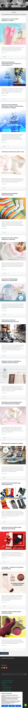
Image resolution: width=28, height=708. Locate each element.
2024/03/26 (4, 314)
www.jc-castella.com (14, 2)
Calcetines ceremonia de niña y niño (13, 152)
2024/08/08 (4, 99)
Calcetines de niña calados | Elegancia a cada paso (10, 238)
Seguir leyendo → (4, 52)
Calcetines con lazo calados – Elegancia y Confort (10, 19)
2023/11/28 (4, 649)
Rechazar (11, 705)
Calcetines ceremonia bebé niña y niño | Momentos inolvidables (12, 403)
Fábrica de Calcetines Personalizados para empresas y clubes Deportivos (11, 63)
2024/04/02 (4, 273)
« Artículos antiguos (4, 653)
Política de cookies (7, 703)
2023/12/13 (4, 606)
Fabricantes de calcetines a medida (12, 443)
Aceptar (18, 705)
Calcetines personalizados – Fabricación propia (10, 194)
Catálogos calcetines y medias (7, 682)
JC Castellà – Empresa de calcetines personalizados (12, 568)
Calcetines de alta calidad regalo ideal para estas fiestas (11, 528)
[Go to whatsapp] (25, 705)
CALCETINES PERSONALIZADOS (7, 680)
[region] (11, 700)
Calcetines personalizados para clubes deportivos (11, 483)
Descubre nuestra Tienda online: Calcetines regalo (11, 612)
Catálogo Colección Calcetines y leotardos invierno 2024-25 (11, 361)
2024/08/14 (4, 56)
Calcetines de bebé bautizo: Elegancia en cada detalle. (10, 279)
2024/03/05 (4, 396)
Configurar (4, 705)
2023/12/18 (4, 561)
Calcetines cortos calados (7, 687)
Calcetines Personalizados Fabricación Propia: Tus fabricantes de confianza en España (12, 106)
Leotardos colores (6, 685)
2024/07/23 (4, 146)
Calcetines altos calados (7, 688)
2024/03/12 (4, 355)
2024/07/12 (4, 232)
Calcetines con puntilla (6, 690)
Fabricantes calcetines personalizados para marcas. (10, 320)
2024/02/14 (4, 477)
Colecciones (4, 684)
